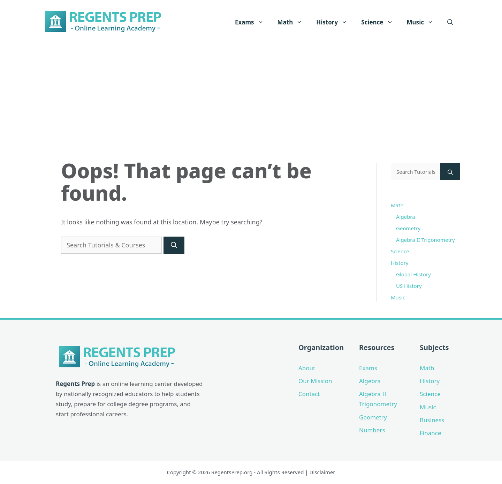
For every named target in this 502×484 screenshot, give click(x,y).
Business (432, 420)
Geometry (408, 228)
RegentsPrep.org (231, 472)
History (335, 22)
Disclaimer (322, 472)
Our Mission (315, 381)
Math (293, 22)
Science (380, 22)
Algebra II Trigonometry (425, 239)
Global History (413, 274)
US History (409, 285)
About (306, 368)
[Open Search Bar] (450, 22)
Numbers (372, 430)
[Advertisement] (251, 97)
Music (423, 22)
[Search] (173, 245)
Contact (309, 394)
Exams (253, 22)
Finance (430, 433)
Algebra (405, 216)
